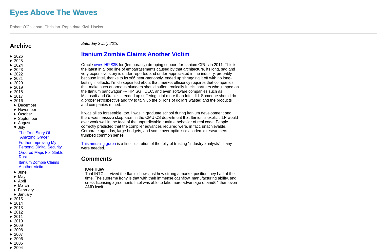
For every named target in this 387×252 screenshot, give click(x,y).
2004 (18, 248)
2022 (18, 74)
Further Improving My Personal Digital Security (40, 145)
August (24, 123)
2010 (18, 221)
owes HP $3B (106, 65)
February (26, 190)
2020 (18, 83)
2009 (18, 225)
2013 (18, 208)
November (27, 110)
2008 (18, 230)
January (25, 194)
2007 (18, 234)
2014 (18, 203)
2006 (18, 239)
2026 (18, 56)
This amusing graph (98, 144)
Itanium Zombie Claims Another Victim (39, 164)
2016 (18, 101)
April (22, 181)
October (25, 114)
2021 (18, 78)
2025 (18, 61)
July (21, 127)
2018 (18, 92)
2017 (18, 96)
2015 (18, 199)
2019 (18, 87)
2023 (18, 70)
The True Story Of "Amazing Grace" (34, 135)
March (23, 185)
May (21, 177)
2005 (18, 243)
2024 (18, 65)
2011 (18, 217)
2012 (18, 212)
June (22, 172)
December (27, 105)
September (27, 118)
